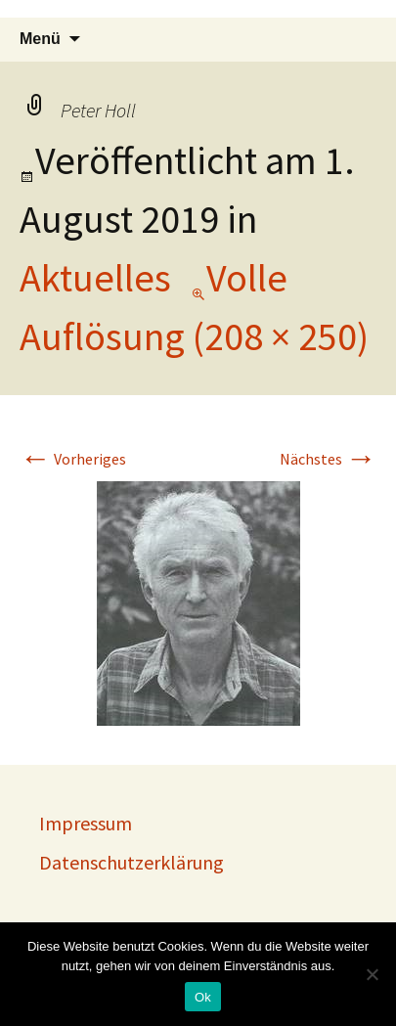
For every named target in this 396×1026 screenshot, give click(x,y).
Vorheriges (73, 458)
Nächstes (328, 458)
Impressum (85, 823)
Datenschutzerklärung (131, 862)
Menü (40, 38)
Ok (203, 997)
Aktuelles (95, 277)
